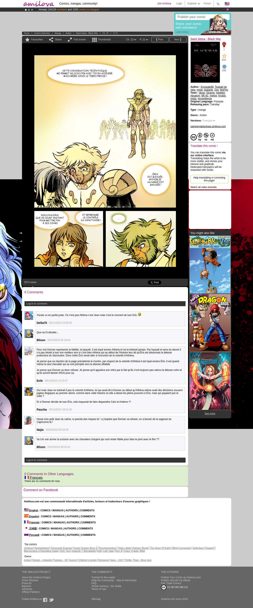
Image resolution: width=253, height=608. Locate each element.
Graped (209, 548)
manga (58, 33)
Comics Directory (42, 33)
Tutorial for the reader (103, 577)
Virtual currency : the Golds (107, 586)
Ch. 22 (105, 33)
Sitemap (96, 599)
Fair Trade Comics (171, 583)
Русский (31, 535)
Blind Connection (181, 548)
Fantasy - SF (61, 560)
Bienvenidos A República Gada (41, 551)
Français (33, 477)
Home (27, 33)
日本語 (30, 528)
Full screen (80, 39)
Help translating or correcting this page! (209, 179)
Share (58, 39)
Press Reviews (30, 580)
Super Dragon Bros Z (85, 548)
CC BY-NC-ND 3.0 (174, 587)
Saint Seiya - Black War (87, 33)
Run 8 (118, 551)
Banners (26, 586)
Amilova (28, 548)
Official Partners (31, 592)
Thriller (129, 560)
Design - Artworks (42, 560)
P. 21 (115, 33)
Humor (73, 560)
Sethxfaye (198, 548)
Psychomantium (107, 548)
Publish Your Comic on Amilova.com (181, 577)
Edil (99, 551)
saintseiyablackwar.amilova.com (208, 126)
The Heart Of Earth (160, 548)
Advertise (27, 589)
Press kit (27, 583)
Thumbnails (104, 39)
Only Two (65, 551)
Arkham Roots (140, 548)
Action (68, 33)
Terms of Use (99, 589)
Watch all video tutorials (204, 187)
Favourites (37, 39)
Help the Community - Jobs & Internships (114, 580)
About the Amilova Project (36, 577)
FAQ (94, 583)
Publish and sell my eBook (175, 580)
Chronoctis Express (61, 548)
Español (31, 516)
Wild (142, 551)
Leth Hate (108, 551)
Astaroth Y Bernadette (83, 551)
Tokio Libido (124, 548)
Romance (103, 560)
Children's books (87, 560)
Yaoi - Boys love (143, 560)
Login (179, 3)
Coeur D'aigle (131, 551)
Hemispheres (41, 548)
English (31, 510)
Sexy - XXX (116, 560)
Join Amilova (164, 3)
